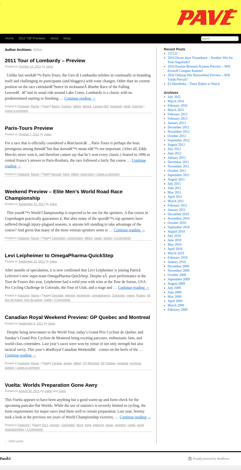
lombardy (116, 106)
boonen (55, 425)
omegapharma (101, 295)
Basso (56, 106)
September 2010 (179, 227)
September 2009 (179, 279)
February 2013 (177, 118)
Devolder (57, 295)
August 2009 (176, 283)
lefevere (70, 295)
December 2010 (178, 214)
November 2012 (179, 131)
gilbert (77, 106)
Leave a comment (16, 110)
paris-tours (87, 174)
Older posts (14, 441)
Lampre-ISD (101, 106)
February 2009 (177, 309)
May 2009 (174, 296)
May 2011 (174, 192)
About (54, 38)
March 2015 (176, 110)
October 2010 (177, 223)
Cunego (66, 106)
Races (35, 106)
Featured (23, 106)
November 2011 (178, 166)
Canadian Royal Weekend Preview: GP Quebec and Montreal (77, 317)
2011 (45, 425)
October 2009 (177, 275)
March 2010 (176, 253)
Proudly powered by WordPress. (211, 458)
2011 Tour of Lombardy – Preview (45, 60)
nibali (126, 106)
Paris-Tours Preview (29, 128)
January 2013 (177, 123)
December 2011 (178, 162)
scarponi (137, 106)
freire (66, 174)
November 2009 (179, 270)
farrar (79, 425)
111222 (173, 53)
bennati (56, 174)
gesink (67, 363)
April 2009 (175, 301)
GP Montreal (91, 363)
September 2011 (179, 175)
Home (9, 38)
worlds (107, 238)
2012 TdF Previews (32, 38)
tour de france (14, 300)
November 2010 (179, 218)
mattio (48, 391)
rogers (130, 295)
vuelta (48, 300)
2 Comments (62, 300)
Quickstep (118, 295)
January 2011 (177, 210)
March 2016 (176, 101)
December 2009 (178, 266)
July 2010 (174, 236)
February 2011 (177, 205)
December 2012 (178, 127)
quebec (9, 367)
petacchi (98, 425)
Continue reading (80, 98)
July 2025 (174, 97)
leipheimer (83, 295)
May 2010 (174, 244)
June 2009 (174, 292)
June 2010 (174, 240)
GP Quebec (108, 363)
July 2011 (174, 184)
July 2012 (174, 149)
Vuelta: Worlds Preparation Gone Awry (51, 385)
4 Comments (35, 429)
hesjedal (122, 363)
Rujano (140, 295)
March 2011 (176, 201)
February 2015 (177, 114)
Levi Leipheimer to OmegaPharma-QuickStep (59, 255)
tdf (148, 295)
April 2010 (175, 249)
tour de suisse (33, 300)
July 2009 (174, 288)
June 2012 (174, 153)
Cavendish (58, 238)
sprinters (120, 425)
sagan (98, 238)
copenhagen (75, 238)
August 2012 (176, 144)
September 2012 (179, 140)
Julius (37, 50)
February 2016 (177, 105)
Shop (66, 38)
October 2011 (177, 171)
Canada (57, 363)
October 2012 (177, 136)
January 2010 (177, 262)
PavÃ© (5, 459)
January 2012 (177, 157)
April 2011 (175, 197)
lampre (87, 106)
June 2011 (174, 188)
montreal (135, 363)
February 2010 (177, 257)
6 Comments (122, 238)
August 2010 (176, 231)
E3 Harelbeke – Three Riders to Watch (194, 84)
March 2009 (176, 305)
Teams (35, 295)
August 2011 (176, 179)
